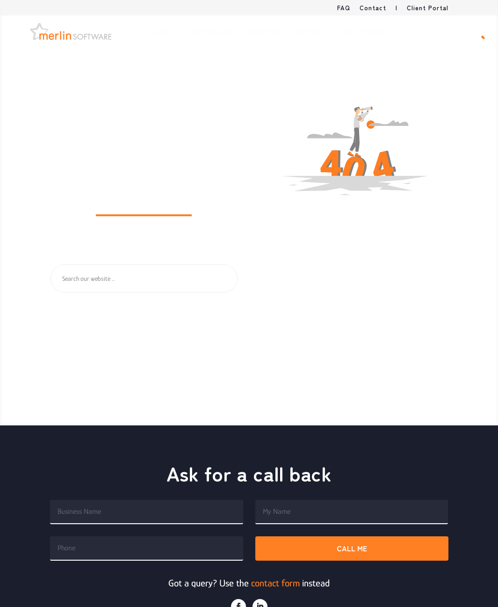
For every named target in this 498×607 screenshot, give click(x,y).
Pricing (310, 33)
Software (212, 33)
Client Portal (427, 8)
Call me (352, 548)
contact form (275, 583)
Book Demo (436, 33)
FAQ (343, 8)
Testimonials (367, 33)
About (166, 33)
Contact (373, 8)
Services (264, 33)
